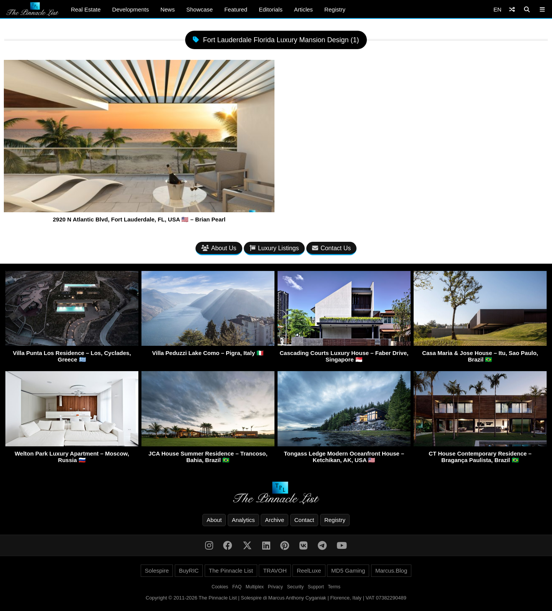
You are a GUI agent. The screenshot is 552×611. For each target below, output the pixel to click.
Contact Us (331, 248)
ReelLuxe (309, 570)
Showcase (199, 9)
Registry (334, 9)
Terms (334, 587)
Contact (304, 520)
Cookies (220, 587)
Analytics (243, 520)
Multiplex (255, 587)
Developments (130, 9)
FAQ (237, 587)
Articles (303, 9)
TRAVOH (274, 570)
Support (316, 587)
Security (295, 587)
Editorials (271, 9)
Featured (235, 9)
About (214, 520)
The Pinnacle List (231, 570)
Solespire (157, 570)
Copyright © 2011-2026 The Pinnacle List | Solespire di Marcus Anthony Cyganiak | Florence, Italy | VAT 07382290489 (276, 598)
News (167, 9)
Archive (274, 520)
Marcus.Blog (391, 570)
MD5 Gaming (348, 570)
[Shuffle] (512, 9)
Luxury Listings (274, 248)
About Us (219, 248)
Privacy (275, 587)
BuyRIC (189, 570)
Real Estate (86, 9)
